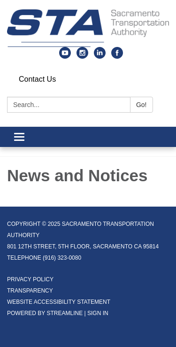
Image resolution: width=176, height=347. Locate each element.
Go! (141, 104)
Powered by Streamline (45, 313)
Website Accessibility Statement (58, 302)
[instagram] (82, 56)
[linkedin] (100, 56)
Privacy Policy (30, 279)
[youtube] (65, 56)
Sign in (97, 313)
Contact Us (37, 79)
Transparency (30, 290)
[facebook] (117, 56)
